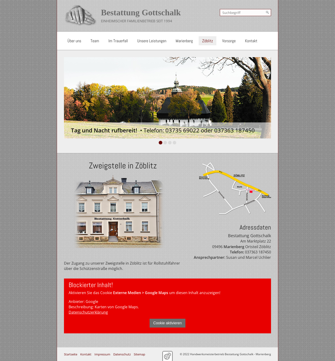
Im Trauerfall (118, 40)
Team (94, 40)
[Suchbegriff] (245, 12)
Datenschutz (122, 354)
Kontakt (251, 40)
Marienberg (184, 40)
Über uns (74, 40)
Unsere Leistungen (151, 40)
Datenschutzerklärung (88, 312)
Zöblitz (207, 40)
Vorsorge (229, 40)
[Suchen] (267, 12)
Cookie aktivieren (167, 323)
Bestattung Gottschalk (141, 12)
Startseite (70, 354)
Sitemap (139, 354)
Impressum (102, 354)
